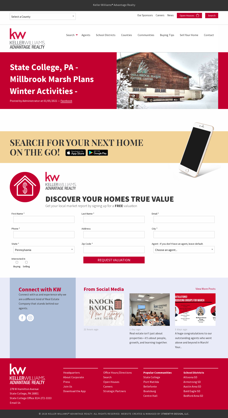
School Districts (105, 35)
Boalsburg (149, 391)
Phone (16, 228)
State (15, 243)
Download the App (74, 391)
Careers (159, 15)
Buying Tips (167, 35)
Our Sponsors (143, 15)
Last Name (88, 213)
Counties (126, 35)
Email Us (15, 402)
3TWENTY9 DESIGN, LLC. (175, 413)
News (170, 15)
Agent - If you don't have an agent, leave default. (177, 243)
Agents (86, 35)
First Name (18, 213)
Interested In (18, 258)
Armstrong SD (192, 382)
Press (66, 382)
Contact (209, 35)
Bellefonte (150, 386)
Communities (146, 35)
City (154, 228)
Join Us (67, 386)
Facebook (66, 101)
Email (155, 213)
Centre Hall (150, 395)
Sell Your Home (189, 35)
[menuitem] (71, 35)
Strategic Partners (114, 391)
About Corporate (73, 377)
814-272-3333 (43, 398)
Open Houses (189, 15)
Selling (26, 264)
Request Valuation (114, 260)
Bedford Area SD (193, 395)
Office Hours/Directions (117, 372)
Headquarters (71, 372)
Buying (16, 264)
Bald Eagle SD (191, 391)
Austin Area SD (192, 386)
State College (151, 377)
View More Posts (206, 288)
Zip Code (87, 243)
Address (86, 228)
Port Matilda (151, 382)
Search (212, 15)
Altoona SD (190, 377)
